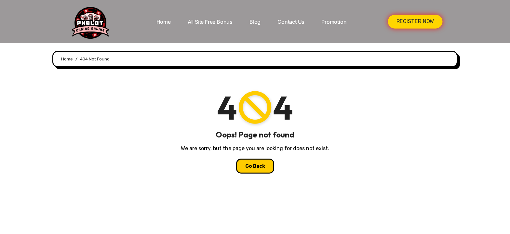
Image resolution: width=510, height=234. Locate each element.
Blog (255, 22)
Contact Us (290, 22)
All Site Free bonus (210, 22)
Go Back (255, 166)
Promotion (333, 22)
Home (163, 22)
